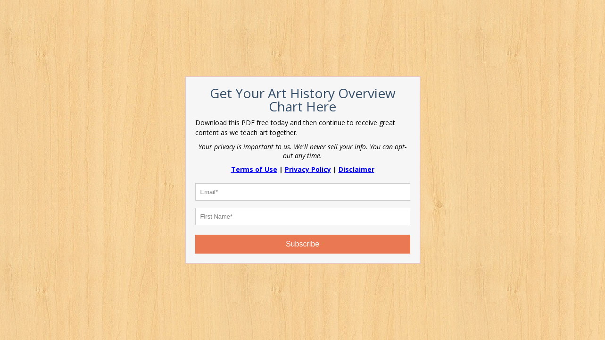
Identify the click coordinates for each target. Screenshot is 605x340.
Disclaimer (356, 169)
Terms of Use (254, 169)
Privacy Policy (308, 169)
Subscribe (302, 244)
